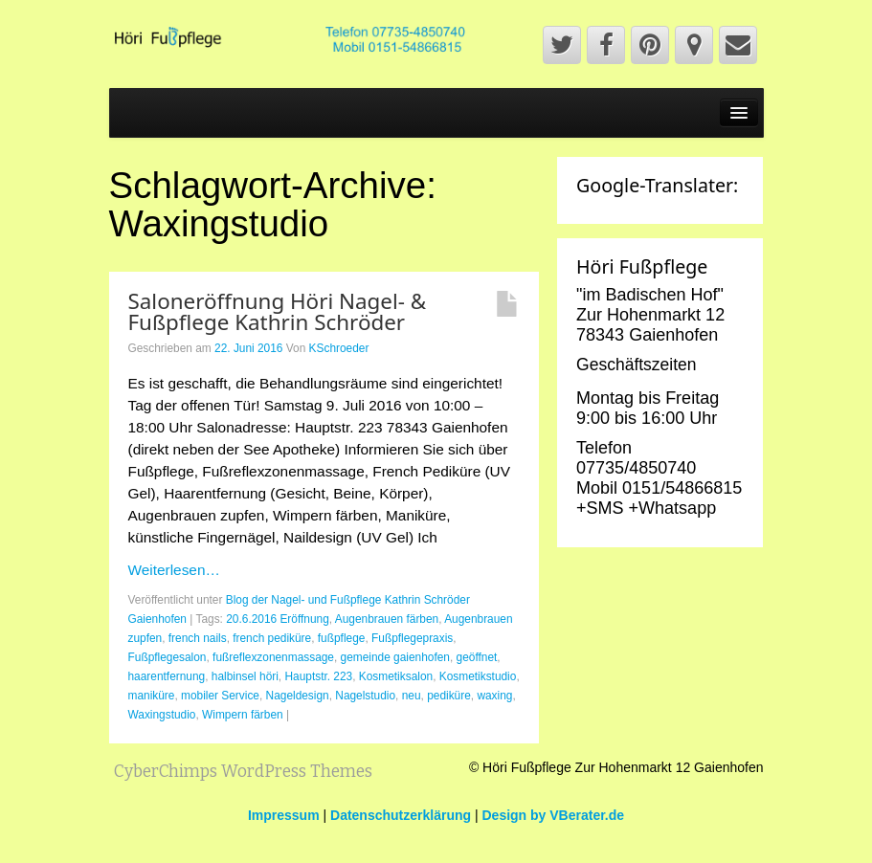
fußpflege (342, 638)
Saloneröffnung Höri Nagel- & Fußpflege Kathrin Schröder (277, 311)
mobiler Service (220, 695)
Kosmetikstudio (478, 676)
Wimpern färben (242, 714)
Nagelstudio (365, 695)
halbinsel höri (245, 676)
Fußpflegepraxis (412, 638)
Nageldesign (297, 695)
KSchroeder (339, 348)
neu (411, 695)
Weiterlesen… (174, 570)
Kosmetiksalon (396, 676)
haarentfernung (167, 676)
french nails (197, 638)
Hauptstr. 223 (318, 676)
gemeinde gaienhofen (395, 657)
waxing (494, 695)
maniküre (151, 695)
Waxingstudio (162, 714)
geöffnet (477, 657)
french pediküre (272, 638)
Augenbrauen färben (386, 619)
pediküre (449, 695)
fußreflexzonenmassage (273, 657)
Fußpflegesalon (167, 657)
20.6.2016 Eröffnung (277, 619)
